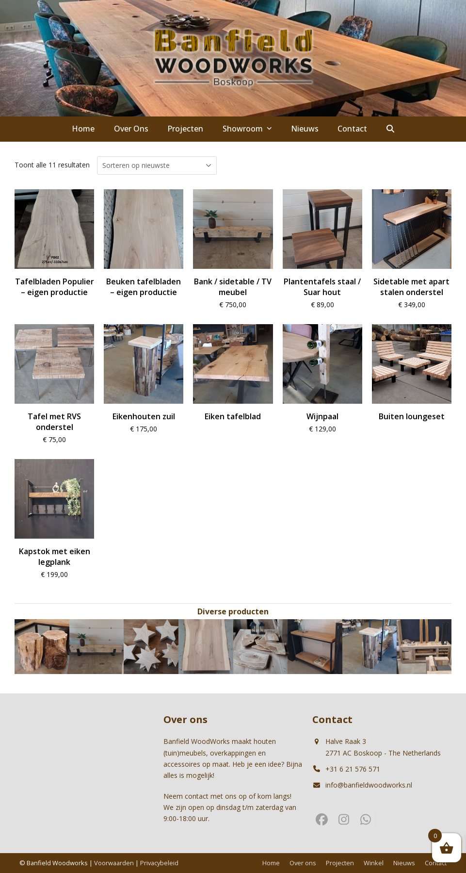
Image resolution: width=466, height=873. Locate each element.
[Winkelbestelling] (156, 165)
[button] (390, 129)
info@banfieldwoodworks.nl (368, 785)
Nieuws (404, 862)
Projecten (340, 862)
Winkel (374, 862)
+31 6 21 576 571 (352, 769)
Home (271, 862)
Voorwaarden (114, 862)
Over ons (302, 862)
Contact (436, 862)
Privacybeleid (159, 862)
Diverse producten (233, 611)
